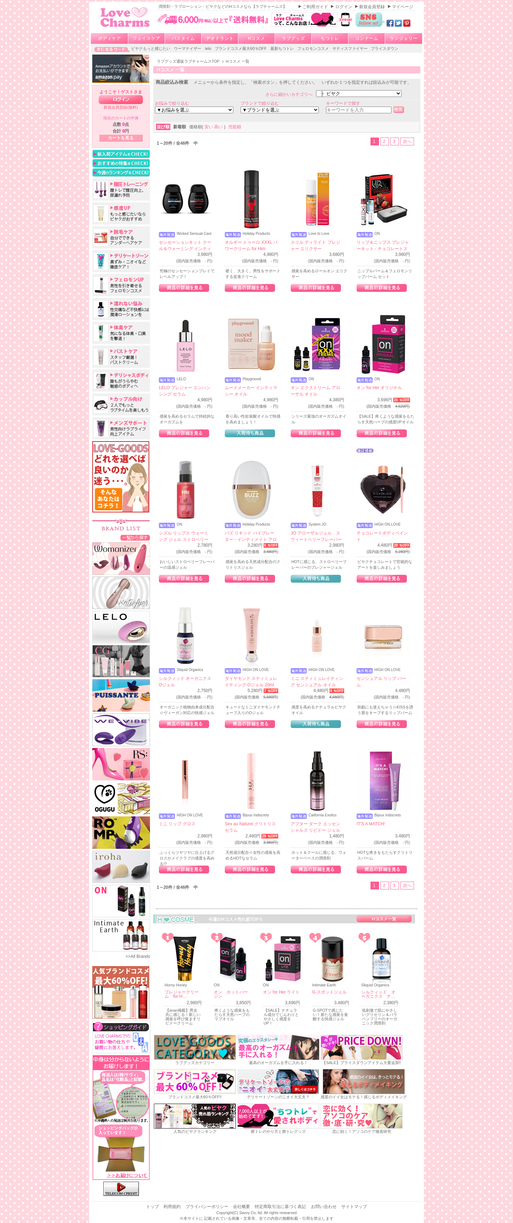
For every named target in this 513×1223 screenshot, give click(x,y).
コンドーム (366, 38)
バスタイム (183, 38)
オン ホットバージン (231, 994)
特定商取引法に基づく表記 (281, 1206)
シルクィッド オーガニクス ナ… (378, 994)
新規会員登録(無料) (121, 107)
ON (377, 234)
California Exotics (323, 815)
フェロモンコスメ (313, 48)
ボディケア (109, 38)
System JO (317, 524)
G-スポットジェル (329, 992)
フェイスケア (146, 38)
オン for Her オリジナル (379, 387)
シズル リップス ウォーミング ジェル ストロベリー (183, 536)
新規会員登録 (372, 6)
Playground (252, 379)
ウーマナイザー (188, 48)
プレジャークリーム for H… (182, 994)
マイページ (402, 6)
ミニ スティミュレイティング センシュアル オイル (317, 681)
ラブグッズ (293, 38)
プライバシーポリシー (207, 1206)
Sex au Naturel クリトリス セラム (250, 827)
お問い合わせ (324, 1206)
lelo (208, 48)
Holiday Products (256, 234)
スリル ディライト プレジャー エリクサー (315, 245)
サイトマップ (354, 1206)
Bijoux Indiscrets (256, 815)
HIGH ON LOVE (387, 524)
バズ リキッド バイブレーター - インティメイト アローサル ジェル (251, 539)
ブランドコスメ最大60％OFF (241, 48)
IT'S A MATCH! (371, 823)
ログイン (344, 6)
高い (219, 126)
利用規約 (173, 1206)
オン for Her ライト (281, 992)
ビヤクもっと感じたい (151, 48)
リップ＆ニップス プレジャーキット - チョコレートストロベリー (383, 249)
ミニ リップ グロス (177, 823)
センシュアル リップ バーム (381, 681)
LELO (181, 379)
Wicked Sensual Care (194, 234)
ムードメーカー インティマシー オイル (251, 391)
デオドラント (220, 38)
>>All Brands (137, 956)
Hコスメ (256, 38)
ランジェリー (404, 38)
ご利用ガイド (315, 6)
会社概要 (242, 1206)
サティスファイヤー (350, 48)
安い (209, 126)
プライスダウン (384, 48)
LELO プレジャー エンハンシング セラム (185, 391)
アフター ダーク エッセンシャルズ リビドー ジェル (315, 827)
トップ (153, 1206)
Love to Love (319, 234)
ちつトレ (330, 38)
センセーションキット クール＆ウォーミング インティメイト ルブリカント (185, 249)
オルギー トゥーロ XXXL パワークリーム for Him (251, 245)
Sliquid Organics (190, 670)
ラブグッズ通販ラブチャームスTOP (189, 61)
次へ (407, 141)
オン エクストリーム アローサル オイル (315, 391)
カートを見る (121, 137)
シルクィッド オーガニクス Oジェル (185, 681)
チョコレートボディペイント (382, 536)
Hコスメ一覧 (384, 918)
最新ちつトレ (282, 48)
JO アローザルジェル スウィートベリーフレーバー (316, 536)
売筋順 (234, 126)
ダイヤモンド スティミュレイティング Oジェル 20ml (251, 681)
